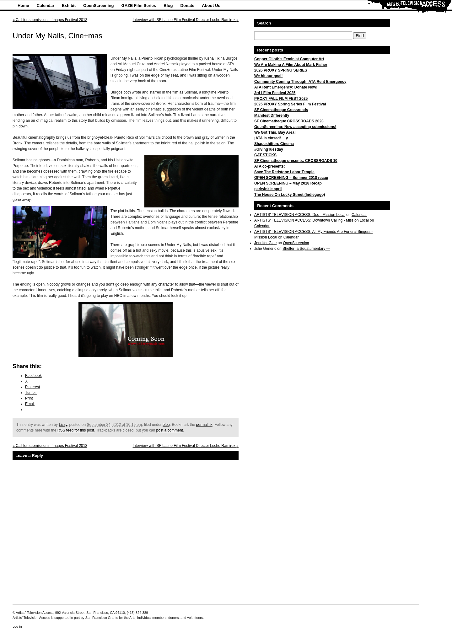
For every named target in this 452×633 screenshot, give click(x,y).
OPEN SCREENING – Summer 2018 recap (291, 177)
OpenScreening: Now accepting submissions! (295, 127)
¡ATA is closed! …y (271, 138)
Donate (187, 5)
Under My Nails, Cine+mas (57, 35)
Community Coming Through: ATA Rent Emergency (300, 81)
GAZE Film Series (138, 5)
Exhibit (69, 5)
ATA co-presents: (269, 166)
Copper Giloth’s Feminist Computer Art (289, 59)
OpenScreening (98, 5)
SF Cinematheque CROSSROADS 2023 (289, 121)
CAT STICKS (265, 155)
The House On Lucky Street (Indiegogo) (289, 194)
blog (166, 424)
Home (23, 5)
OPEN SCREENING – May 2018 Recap (288, 183)
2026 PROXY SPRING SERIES (280, 70)
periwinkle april (268, 189)
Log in (17, 626)
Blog (168, 5)
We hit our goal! (268, 76)
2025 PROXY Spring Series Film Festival (290, 104)
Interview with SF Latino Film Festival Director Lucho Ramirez (186, 20)
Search (264, 23)
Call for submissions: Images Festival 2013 (50, 20)
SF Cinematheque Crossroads (281, 110)
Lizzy (63, 424)
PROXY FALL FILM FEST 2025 (281, 98)
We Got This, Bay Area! (275, 132)
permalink (204, 424)
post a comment (169, 430)
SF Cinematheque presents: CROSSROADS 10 (295, 160)
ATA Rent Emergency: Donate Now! (285, 87)
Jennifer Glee (265, 243)
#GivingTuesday (268, 149)
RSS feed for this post (75, 430)
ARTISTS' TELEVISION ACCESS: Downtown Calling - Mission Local (311, 220)
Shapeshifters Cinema (274, 144)
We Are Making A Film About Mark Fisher (290, 64)
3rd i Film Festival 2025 (274, 93)
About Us (211, 5)
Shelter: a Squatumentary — (306, 248)
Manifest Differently (271, 115)
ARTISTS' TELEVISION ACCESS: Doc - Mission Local (299, 214)
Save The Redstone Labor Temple (284, 172)
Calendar (45, 5)
